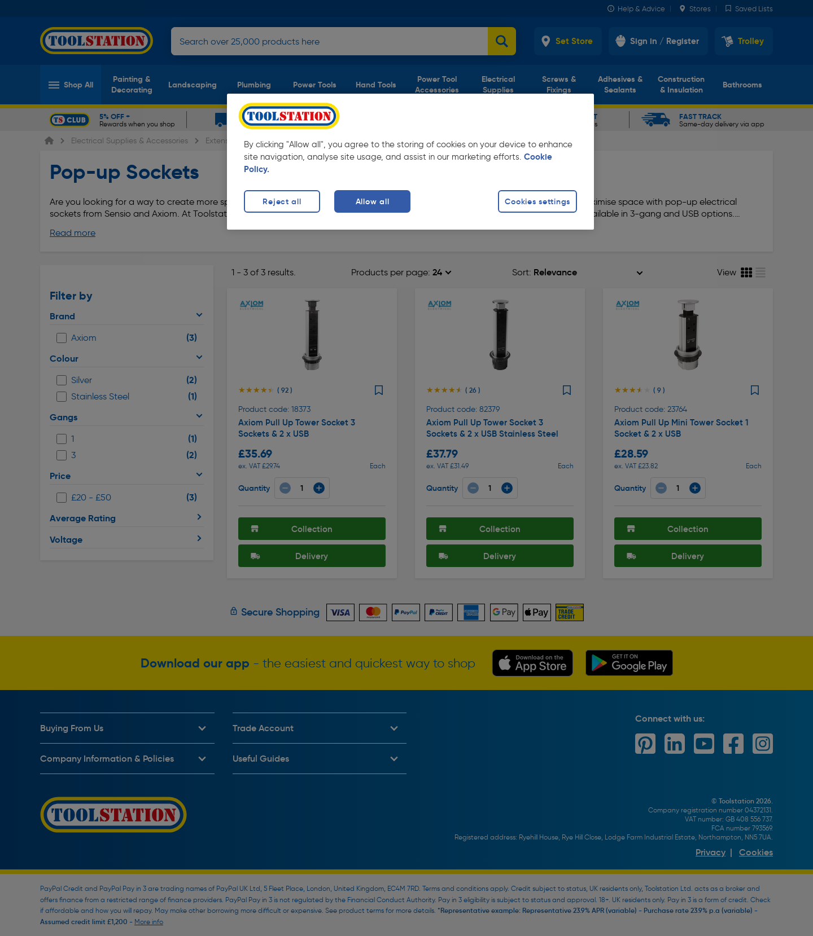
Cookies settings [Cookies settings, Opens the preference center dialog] (537, 201)
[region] (410, 162)
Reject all (282, 201)
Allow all (372, 201)
